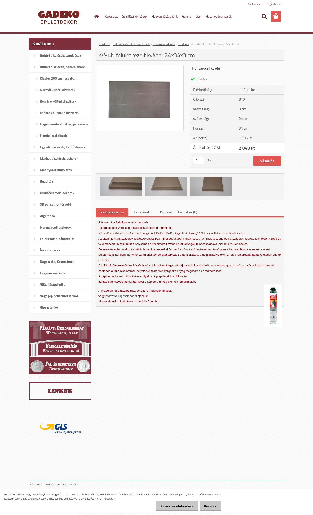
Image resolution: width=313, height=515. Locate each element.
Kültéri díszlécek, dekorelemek (131, 44)
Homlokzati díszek (164, 44)
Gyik (198, 16)
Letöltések (142, 212)
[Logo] (59, 16)
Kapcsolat (111, 16)
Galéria (186, 16)
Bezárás (209, 506)
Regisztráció (273, 4)
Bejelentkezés (255, 4)
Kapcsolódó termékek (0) (178, 212)
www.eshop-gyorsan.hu (61, 484)
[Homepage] (96, 16)
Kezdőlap (104, 44)
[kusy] (198, 160)
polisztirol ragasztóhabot (121, 296)
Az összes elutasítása (173, 506)
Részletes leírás (112, 212)
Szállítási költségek (134, 16)
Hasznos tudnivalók (219, 16)
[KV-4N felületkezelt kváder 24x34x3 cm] (139, 67)
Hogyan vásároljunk (165, 16)
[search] (264, 16)
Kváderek (183, 44)
